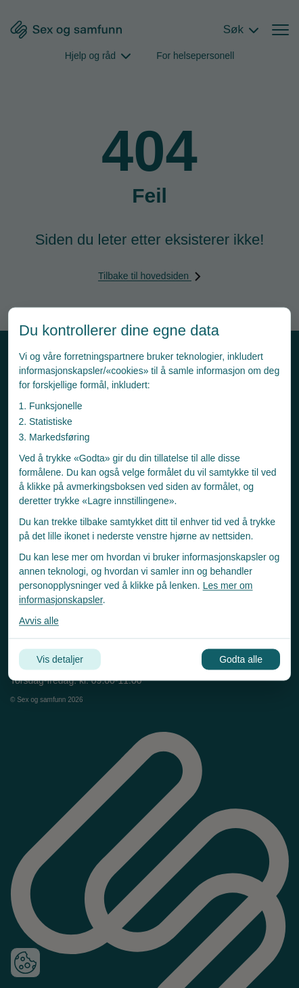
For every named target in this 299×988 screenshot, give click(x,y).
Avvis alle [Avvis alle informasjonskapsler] (39, 620)
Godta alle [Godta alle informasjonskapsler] (240, 659)
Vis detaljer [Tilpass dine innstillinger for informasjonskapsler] (60, 659)
